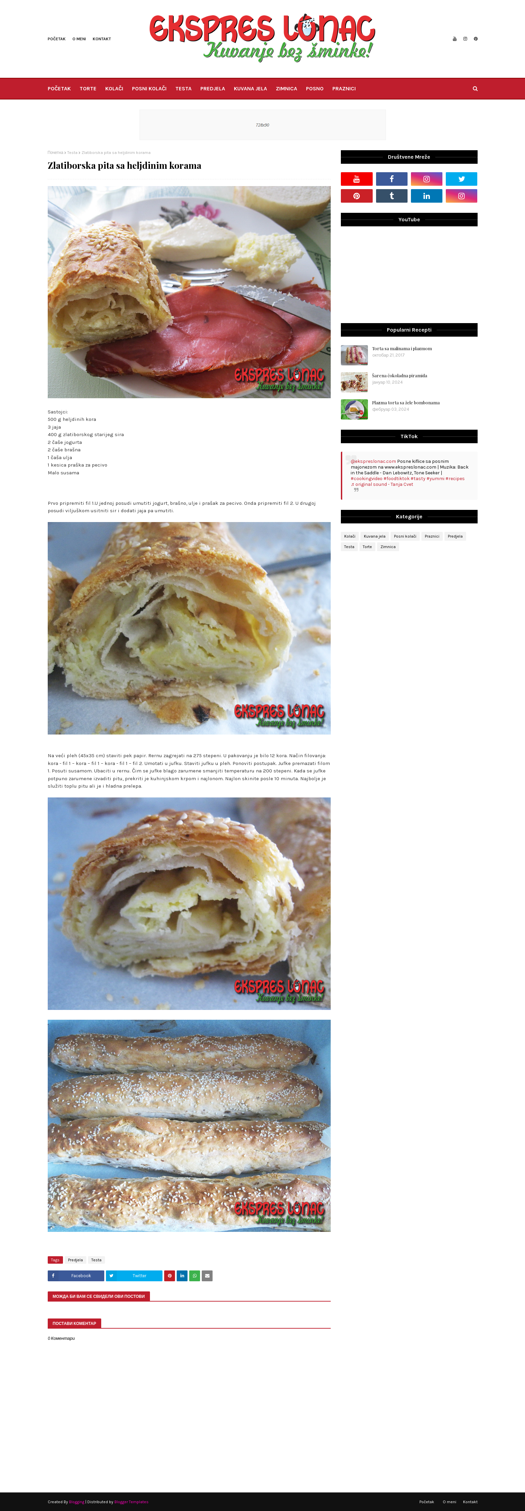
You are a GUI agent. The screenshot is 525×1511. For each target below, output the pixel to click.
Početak (57, 39)
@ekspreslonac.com (373, 461)
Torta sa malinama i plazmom (402, 348)
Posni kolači (405, 536)
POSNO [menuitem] (315, 88)
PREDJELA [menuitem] (212, 88)
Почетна (55, 152)
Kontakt (102, 39)
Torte (367, 546)
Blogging (76, 1501)
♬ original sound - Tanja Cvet (382, 484)
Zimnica (388, 546)
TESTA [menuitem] (183, 88)
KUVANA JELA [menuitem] (250, 88)
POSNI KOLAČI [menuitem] (149, 88)
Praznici (432, 536)
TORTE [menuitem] (88, 88)
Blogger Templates (131, 1501)
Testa (72, 152)
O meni (79, 39)
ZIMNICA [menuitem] (286, 88)
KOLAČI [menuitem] (114, 88)
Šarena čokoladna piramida (399, 375)
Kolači (349, 536)
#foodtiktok (397, 478)
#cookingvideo (366, 478)
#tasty (418, 478)
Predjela (75, 1260)
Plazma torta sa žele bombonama (406, 402)
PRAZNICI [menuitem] (344, 88)
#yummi (435, 478)
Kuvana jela (375, 536)
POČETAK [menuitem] (59, 88)
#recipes (455, 478)
